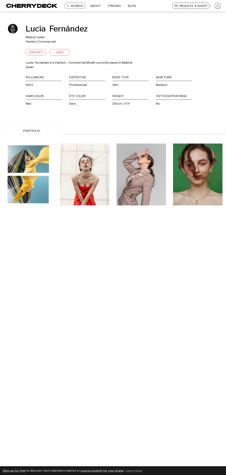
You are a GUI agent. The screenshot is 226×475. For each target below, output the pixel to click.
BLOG (132, 6)
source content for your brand (102, 470)
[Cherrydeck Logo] (30, 6)
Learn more (133, 470)
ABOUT (95, 6)
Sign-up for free (14, 470)
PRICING (114, 6)
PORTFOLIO (31, 131)
